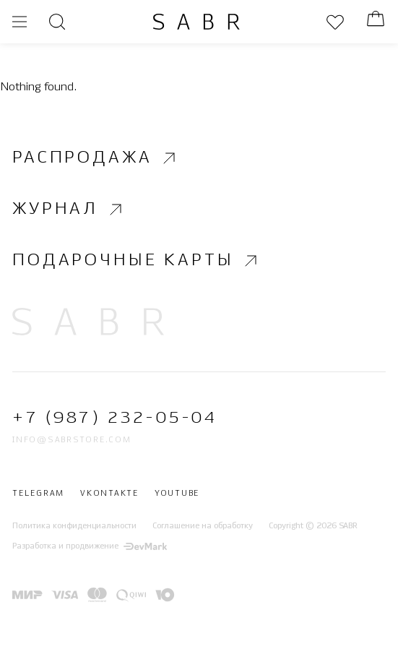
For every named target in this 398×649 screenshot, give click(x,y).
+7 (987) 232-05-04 (114, 418)
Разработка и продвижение (89, 546)
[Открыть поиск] (57, 22)
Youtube (177, 494)
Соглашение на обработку (202, 526)
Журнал (69, 209)
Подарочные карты (136, 261)
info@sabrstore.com (71, 440)
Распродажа (95, 157)
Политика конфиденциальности (74, 526)
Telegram (38, 494)
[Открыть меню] (19, 21)
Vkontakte (109, 494)
